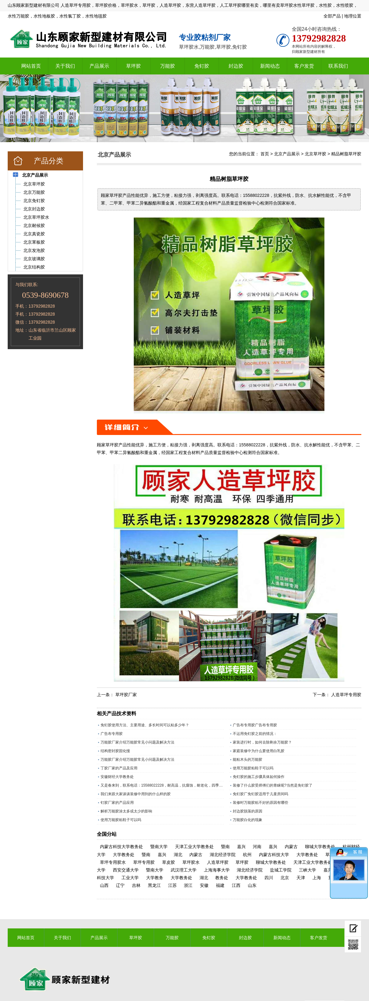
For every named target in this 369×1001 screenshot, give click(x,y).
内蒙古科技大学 (274, 854)
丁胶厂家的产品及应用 (119, 768)
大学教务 (154, 877)
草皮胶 (168, 862)
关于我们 (65, 66)
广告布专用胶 (112, 734)
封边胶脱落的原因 (247, 811)
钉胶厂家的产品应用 (117, 802)
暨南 (225, 846)
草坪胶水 (191, 862)
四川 (268, 877)
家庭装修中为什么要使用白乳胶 (258, 751)
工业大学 (130, 877)
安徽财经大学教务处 (117, 777)
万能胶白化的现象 (247, 820)
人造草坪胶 (217, 862)
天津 (300, 877)
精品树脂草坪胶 (346, 153)
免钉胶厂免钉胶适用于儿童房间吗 (260, 794)
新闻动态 (270, 66)
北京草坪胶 (315, 153)
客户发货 (304, 66)
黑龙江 (154, 885)
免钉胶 (201, 66)
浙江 (188, 885)
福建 (220, 885)
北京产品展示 (287, 153)
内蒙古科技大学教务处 (121, 846)
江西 (236, 885)
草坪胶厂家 (126, 694)
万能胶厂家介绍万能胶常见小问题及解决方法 (137, 742)
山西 (104, 885)
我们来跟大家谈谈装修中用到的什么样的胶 (136, 794)
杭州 (247, 854)
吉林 (136, 885)
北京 (284, 877)
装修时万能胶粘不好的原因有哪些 (260, 802)
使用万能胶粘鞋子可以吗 (253, 768)
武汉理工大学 (183, 869)
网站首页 (31, 66)
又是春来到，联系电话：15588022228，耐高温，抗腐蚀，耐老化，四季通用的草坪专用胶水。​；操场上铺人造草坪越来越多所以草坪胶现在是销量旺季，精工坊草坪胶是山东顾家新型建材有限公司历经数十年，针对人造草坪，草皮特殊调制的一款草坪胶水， (162, 785)
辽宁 (120, 885)
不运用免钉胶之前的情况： (255, 734)
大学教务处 (123, 854)
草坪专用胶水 (113, 862)
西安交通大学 (126, 869)
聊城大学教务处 (320, 846)
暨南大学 (159, 846)
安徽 (204, 885)
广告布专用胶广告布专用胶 (255, 725)
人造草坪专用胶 (346, 694)
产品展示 (99, 66)
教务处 (221, 877)
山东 (252, 885)
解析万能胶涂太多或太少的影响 (126, 811)
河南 (257, 846)
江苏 (172, 885)
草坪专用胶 (144, 862)
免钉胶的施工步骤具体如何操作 (258, 777)
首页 (264, 153)
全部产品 (332, 16)
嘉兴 (241, 846)
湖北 (178, 854)
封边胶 (235, 66)
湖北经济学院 (223, 854)
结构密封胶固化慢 (115, 751)
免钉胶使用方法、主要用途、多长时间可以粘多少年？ (145, 725)
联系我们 (338, 66)
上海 (316, 877)
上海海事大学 (217, 869)
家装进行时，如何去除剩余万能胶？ (262, 742)
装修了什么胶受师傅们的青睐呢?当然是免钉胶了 (272, 785)
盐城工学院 (281, 869)
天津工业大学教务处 (194, 846)
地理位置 (352, 16)
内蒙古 (291, 846)
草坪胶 (133, 66)
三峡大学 (307, 869)
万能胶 (167, 66)
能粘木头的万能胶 (247, 759)
